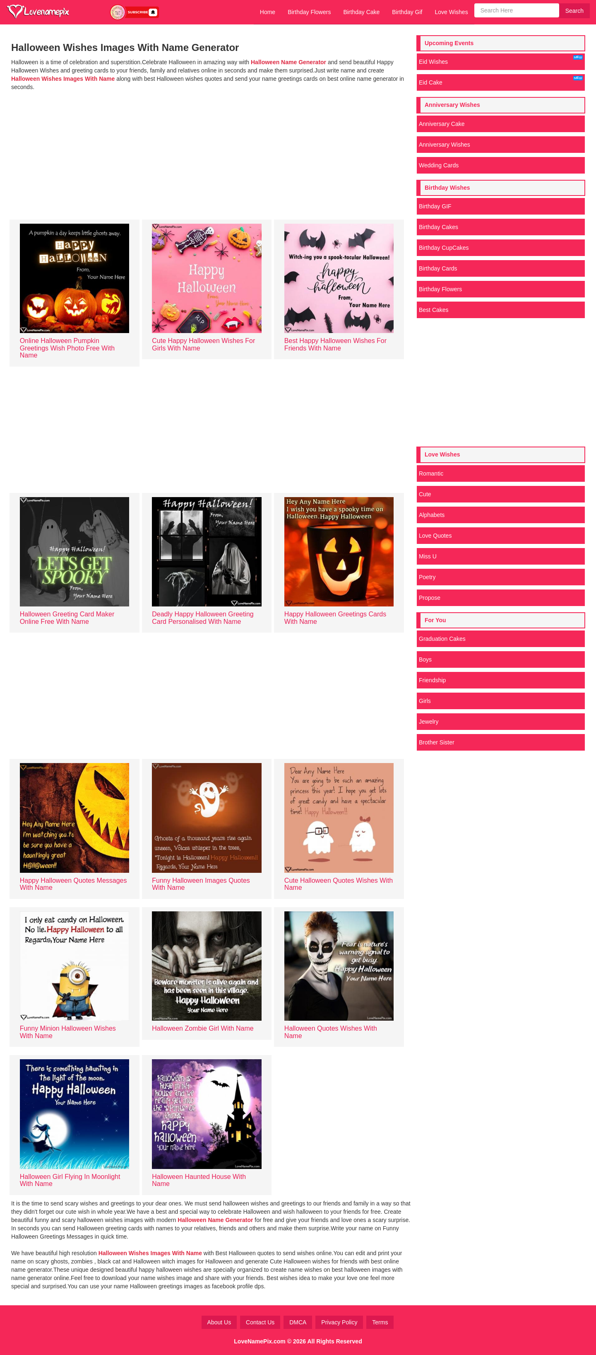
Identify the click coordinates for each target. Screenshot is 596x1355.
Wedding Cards (439, 165)
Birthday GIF (435, 206)
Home (267, 12)
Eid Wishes (501, 60)
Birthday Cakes (438, 227)
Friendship (432, 680)
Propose (429, 597)
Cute (425, 494)
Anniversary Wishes (444, 144)
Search (574, 10)
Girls (425, 701)
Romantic (431, 473)
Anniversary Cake (442, 124)
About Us (219, 1322)
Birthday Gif (407, 12)
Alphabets (432, 515)
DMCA (297, 1322)
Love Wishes (451, 12)
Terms (380, 1322)
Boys (425, 659)
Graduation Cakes (442, 638)
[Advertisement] (211, 153)
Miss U (428, 556)
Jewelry (428, 721)
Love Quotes (435, 535)
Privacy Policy (339, 1322)
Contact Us (260, 1322)
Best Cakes (434, 310)
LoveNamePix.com (260, 1341)
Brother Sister (436, 742)
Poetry (427, 577)
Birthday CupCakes (444, 247)
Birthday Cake (361, 12)
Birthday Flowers (309, 12)
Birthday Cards (438, 268)
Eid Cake (501, 81)
